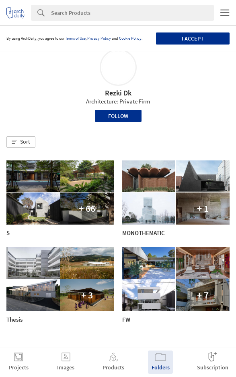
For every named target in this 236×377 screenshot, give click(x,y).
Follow (118, 116)
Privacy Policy (99, 38)
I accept (193, 38)
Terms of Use (75, 38)
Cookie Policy (130, 38)
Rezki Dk (118, 92)
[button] (20, 142)
